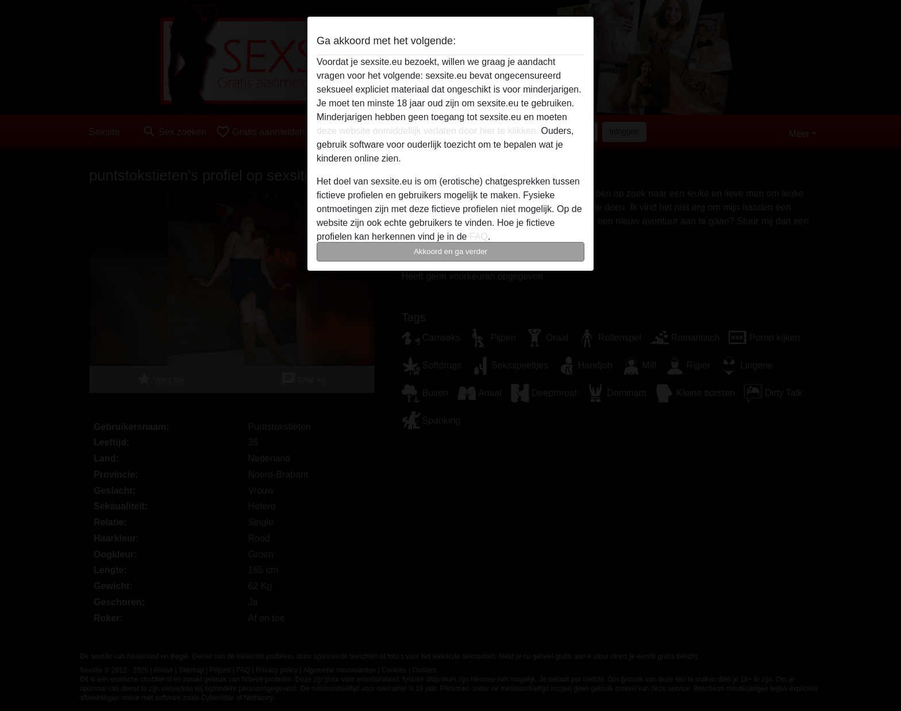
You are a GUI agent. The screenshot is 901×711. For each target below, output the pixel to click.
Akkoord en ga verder (450, 251)
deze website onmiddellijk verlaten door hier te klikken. (427, 131)
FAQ (478, 236)
